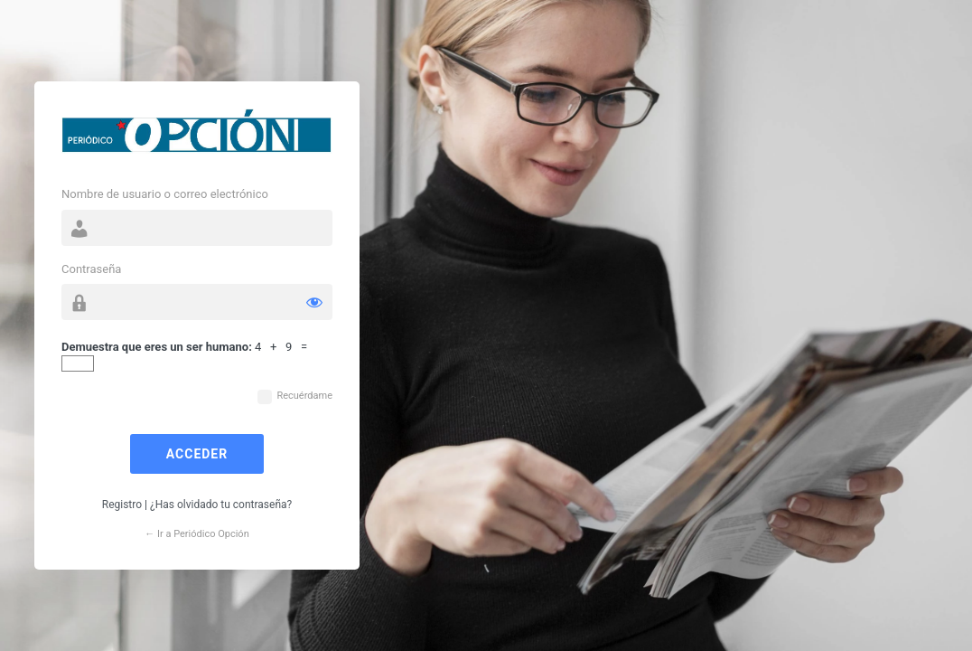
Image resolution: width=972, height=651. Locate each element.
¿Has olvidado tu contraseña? (221, 504)
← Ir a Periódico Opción (196, 534)
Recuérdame (304, 396)
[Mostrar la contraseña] (314, 302)
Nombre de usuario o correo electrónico (164, 194)
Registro (122, 504)
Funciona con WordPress (196, 135)
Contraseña (91, 269)
